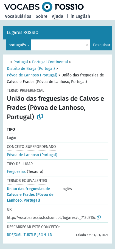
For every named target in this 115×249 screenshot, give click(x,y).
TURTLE (30, 235)
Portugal (20, 62)
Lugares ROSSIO (22, 32)
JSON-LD (44, 235)
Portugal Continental (50, 62)
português (17, 45)
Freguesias (16, 171)
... (8, 62)
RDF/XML (14, 235)
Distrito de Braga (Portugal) (31, 68)
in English (80, 16)
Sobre (41, 16)
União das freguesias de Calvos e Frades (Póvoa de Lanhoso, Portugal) (30, 195)
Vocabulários (18, 16)
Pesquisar (101, 45)
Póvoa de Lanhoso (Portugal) (32, 75)
